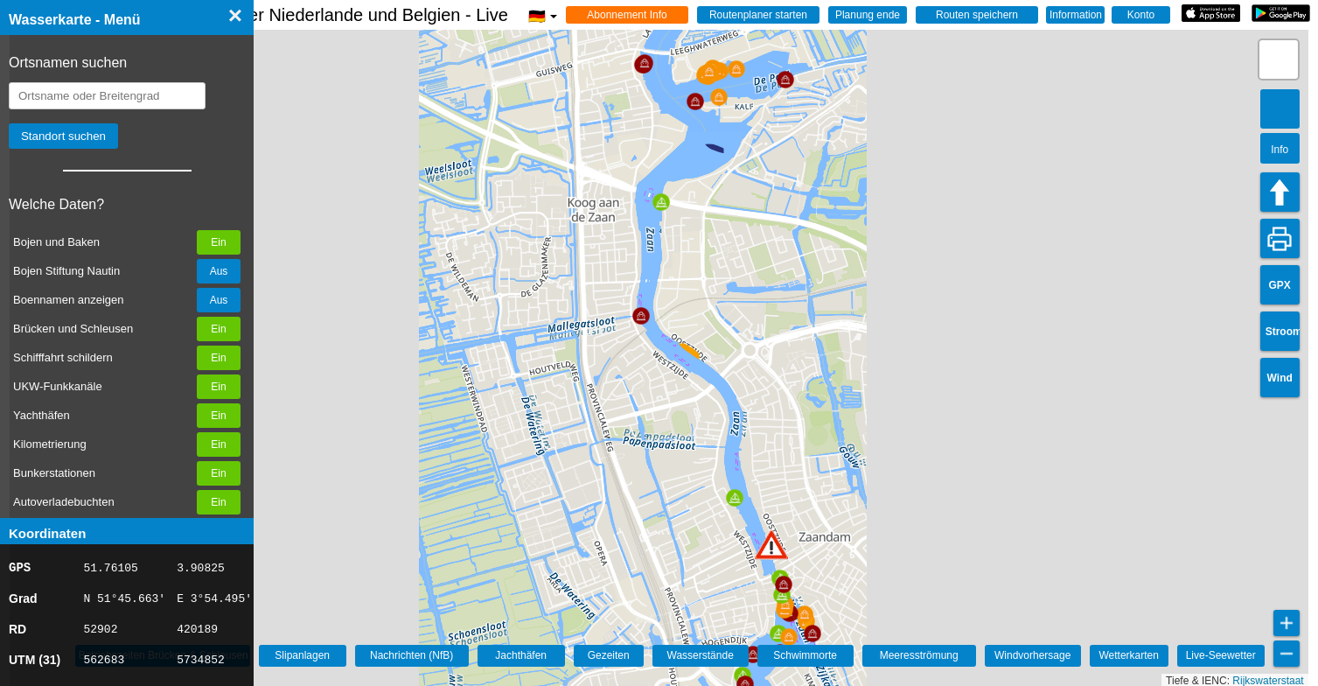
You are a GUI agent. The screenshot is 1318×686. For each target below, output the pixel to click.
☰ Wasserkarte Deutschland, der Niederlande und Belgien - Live (291, 14)
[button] (771, 544)
